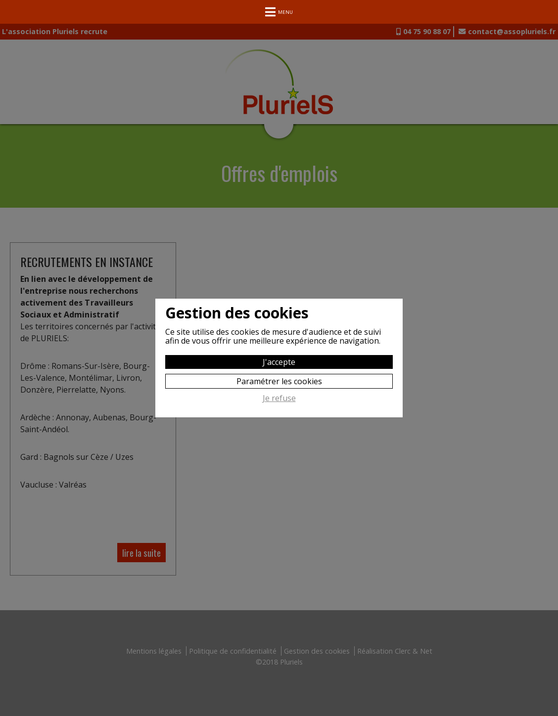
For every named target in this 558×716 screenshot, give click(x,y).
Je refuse (279, 398)
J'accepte (279, 362)
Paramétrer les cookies (279, 381)
